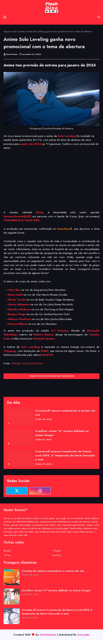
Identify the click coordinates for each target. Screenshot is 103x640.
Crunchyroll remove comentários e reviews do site (65, 413)
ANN (14, 363)
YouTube (56, 555)
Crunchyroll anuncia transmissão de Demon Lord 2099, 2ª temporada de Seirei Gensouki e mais (65, 455)
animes (21, 31)
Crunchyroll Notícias (31, 363)
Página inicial (10, 31)
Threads (56, 550)
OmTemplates (48, 635)
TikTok (7, 555)
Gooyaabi (83, 635)
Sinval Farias (12, 54)
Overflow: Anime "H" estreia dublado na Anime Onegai (62, 433)
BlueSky (7, 550)
